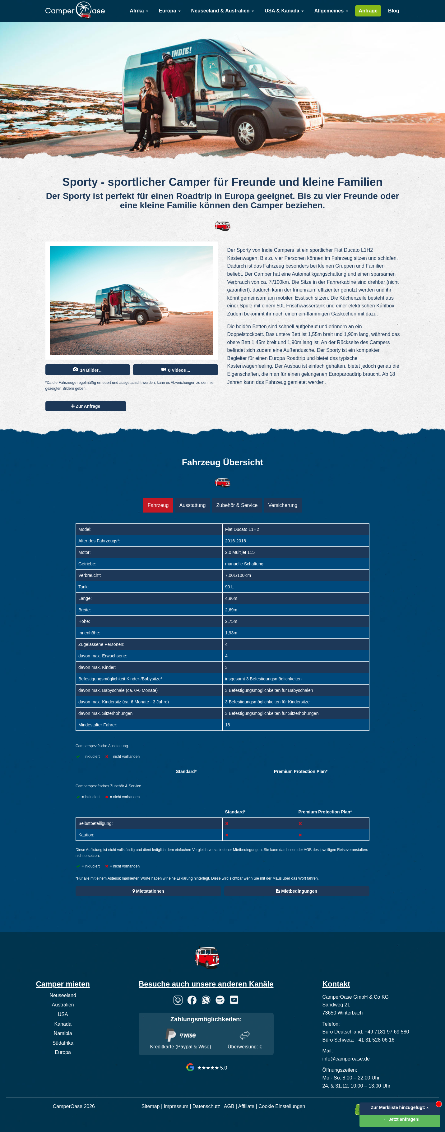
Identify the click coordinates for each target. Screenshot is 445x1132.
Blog (393, 10)
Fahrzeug (158, 505)
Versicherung (282, 505)
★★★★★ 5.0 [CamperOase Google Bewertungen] (206, 1067)
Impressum (176, 1106)
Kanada (63, 1024)
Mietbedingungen (296, 891)
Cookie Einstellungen (281, 1106)
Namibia (63, 1033)
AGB (229, 1106)
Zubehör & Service (237, 505)
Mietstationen (148, 891)
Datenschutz (206, 1106)
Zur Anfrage (85, 406)
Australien (63, 1004)
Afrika (139, 10)
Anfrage (368, 10)
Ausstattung (192, 505)
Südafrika (62, 1043)
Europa (170, 10)
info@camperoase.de (346, 1058)
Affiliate (246, 1106)
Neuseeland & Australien (222, 10)
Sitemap (150, 1106)
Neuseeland (62, 995)
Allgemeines (331, 10)
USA (63, 1014)
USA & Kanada (284, 10)
